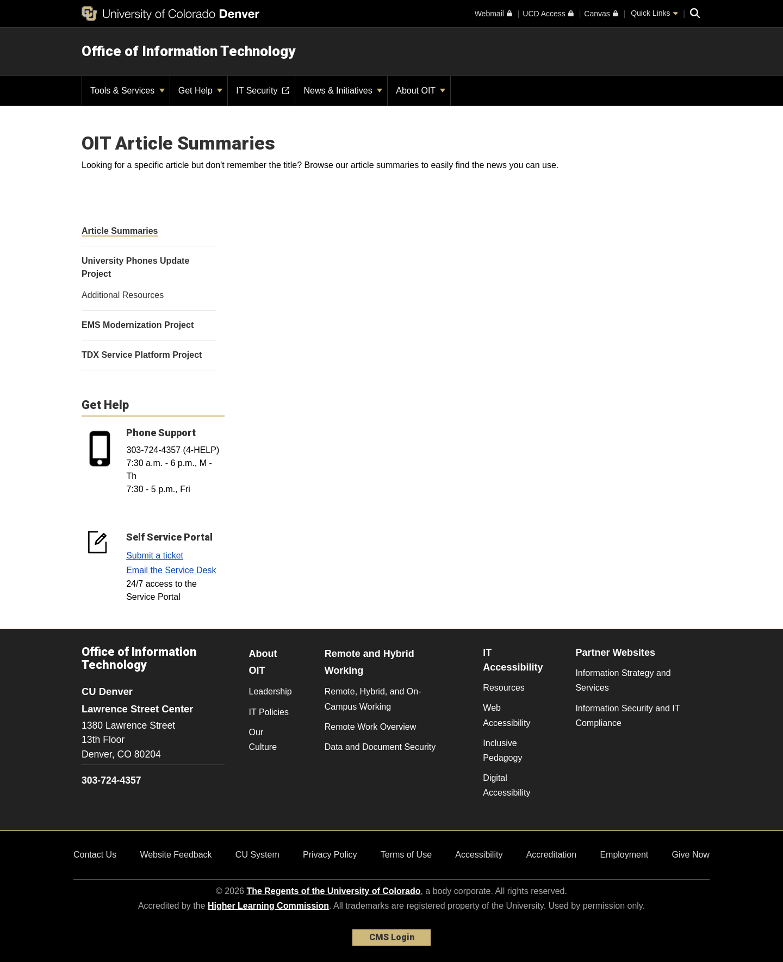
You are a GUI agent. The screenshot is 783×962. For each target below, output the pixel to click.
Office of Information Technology (188, 51)
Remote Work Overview (371, 726)
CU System (257, 854)
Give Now (691, 854)
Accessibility (478, 854)
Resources (503, 687)
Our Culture (263, 740)
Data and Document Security (380, 747)
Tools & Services (127, 90)
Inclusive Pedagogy (502, 750)
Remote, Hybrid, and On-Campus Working (373, 699)
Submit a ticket (154, 555)
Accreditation (551, 854)
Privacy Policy (330, 854)
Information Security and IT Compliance (627, 716)
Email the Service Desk (171, 570)
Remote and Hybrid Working (369, 662)
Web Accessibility (506, 715)
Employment (624, 854)
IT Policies (269, 712)
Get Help (200, 90)
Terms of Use (406, 854)
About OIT (420, 90)
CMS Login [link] (391, 937)
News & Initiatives (342, 90)
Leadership (270, 691)
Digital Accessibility (506, 785)
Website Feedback (176, 854)
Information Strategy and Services (622, 680)
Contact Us (94, 854)
